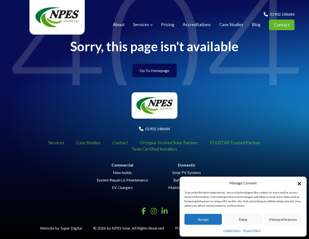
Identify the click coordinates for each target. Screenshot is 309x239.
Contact (281, 24)
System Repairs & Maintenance (122, 180)
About (119, 24)
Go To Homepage (154, 70)
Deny (243, 219)
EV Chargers (122, 187)
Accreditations (197, 24)
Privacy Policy (252, 230)
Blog (256, 24)
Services (141, 24)
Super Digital (71, 228)
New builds (122, 172)
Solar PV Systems (186, 172)
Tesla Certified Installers (154, 149)
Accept (203, 219)
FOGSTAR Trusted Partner (235, 142)
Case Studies (231, 24)
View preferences (283, 219)
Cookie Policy (232, 230)
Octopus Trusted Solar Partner (169, 142)
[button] (299, 183)
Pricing (167, 24)
